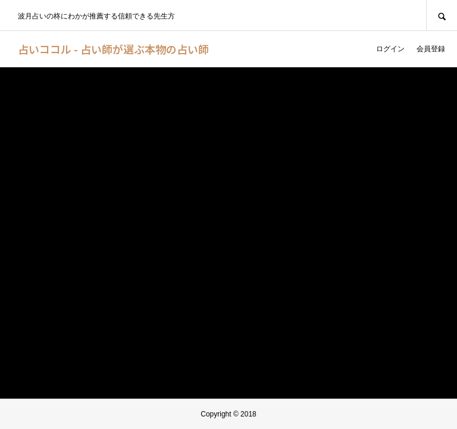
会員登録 (431, 49)
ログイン (390, 49)
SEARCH (441, 15)
